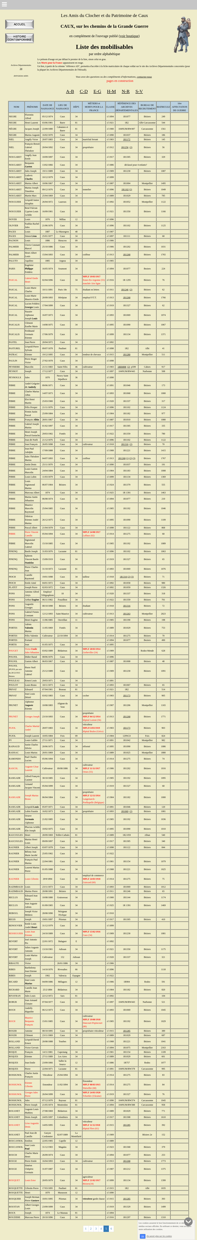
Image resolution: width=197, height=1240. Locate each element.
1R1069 (124, 811)
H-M (111, 91)
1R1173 (126, 695)
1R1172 (126, 139)
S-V (139, 91)
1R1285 (126, 1031)
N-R (126, 91)
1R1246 (124, 289)
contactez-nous (144, 76)
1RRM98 (122, 367)
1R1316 (124, 444)
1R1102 (125, 189)
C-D (84, 91)
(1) (127, 458)
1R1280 (126, 354)
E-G (97, 91)
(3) (134, 458)
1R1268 (126, 254)
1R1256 (124, 147)
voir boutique (129, 36)
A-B (70, 91)
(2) (131, 147)
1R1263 (126, 613)
